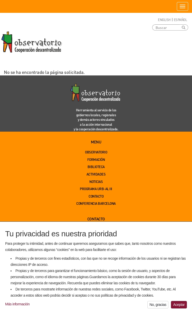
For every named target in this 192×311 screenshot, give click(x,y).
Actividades (96, 174)
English (164, 19)
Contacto (96, 196)
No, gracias (157, 306)
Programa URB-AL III (96, 189)
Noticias (96, 181)
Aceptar (179, 306)
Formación (96, 159)
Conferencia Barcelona (96, 203)
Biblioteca (96, 166)
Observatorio (96, 152)
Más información (17, 305)
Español (180, 19)
